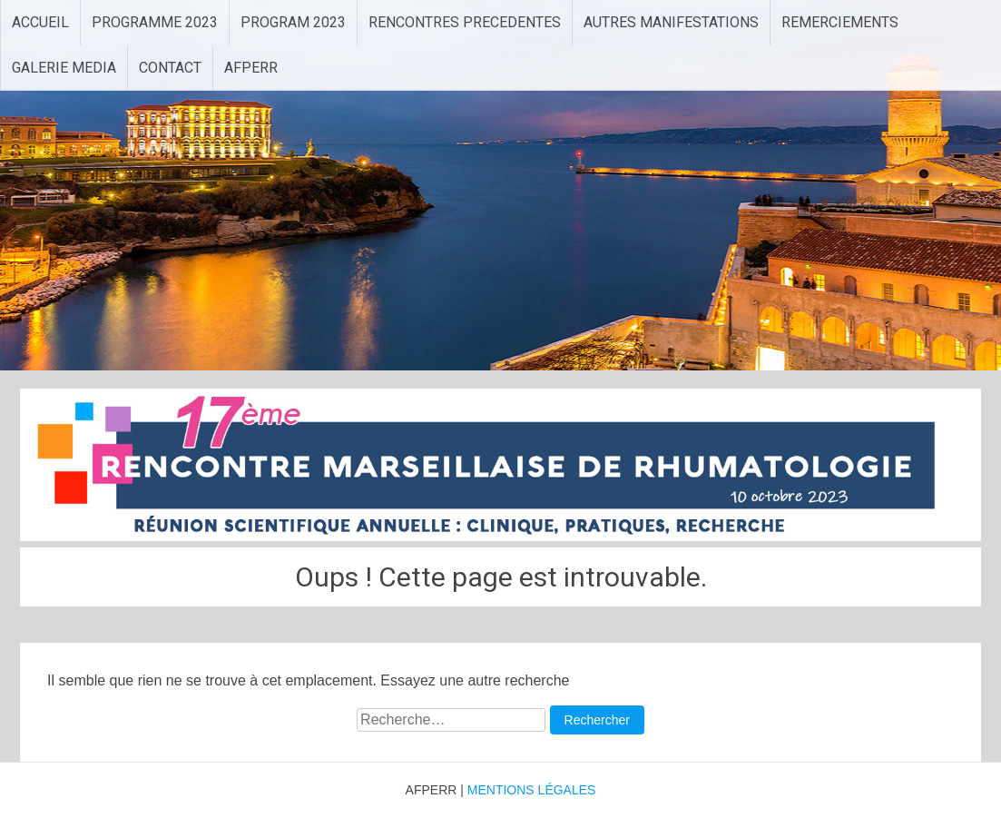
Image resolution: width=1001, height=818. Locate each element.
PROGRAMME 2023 (155, 22)
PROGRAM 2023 (293, 22)
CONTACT (170, 67)
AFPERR (251, 67)
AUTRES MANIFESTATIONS (671, 22)
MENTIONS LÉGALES (531, 790)
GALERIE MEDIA (64, 67)
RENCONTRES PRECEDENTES (464, 22)
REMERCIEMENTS (839, 22)
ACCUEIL (40, 22)
